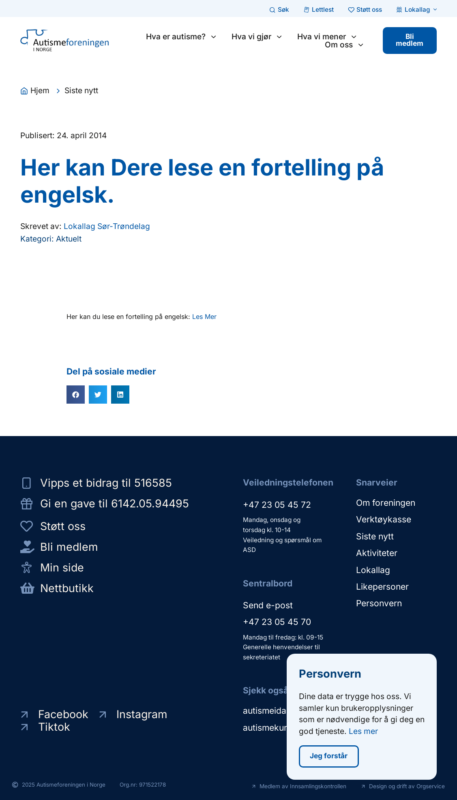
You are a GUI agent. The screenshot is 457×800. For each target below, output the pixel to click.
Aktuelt (69, 239)
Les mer (363, 732)
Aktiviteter (376, 553)
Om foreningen (385, 503)
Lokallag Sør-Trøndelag (107, 226)
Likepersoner (382, 586)
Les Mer (204, 316)
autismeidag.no (273, 711)
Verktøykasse (383, 519)
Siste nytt (375, 536)
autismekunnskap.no (283, 727)
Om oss (344, 45)
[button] (76, 394)
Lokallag (373, 569)
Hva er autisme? (181, 36)
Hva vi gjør (256, 36)
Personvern (379, 602)
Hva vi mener (326, 36)
